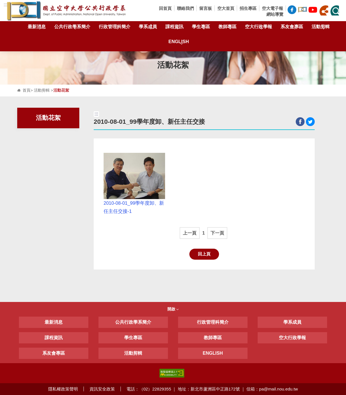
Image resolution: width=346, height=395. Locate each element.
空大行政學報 (258, 28)
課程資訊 (174, 28)
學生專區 (201, 28)
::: (5, 4)
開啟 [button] (173, 309)
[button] (323, 10)
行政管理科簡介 (114, 28)
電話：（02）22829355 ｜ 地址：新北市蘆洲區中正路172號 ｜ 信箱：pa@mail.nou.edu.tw (212, 389)
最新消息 (37, 28)
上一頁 (189, 233)
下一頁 (217, 233)
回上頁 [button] (204, 253)
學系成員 (148, 28)
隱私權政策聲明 (63, 389)
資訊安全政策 (102, 389)
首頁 (26, 90)
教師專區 (227, 28)
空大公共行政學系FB (292, 9)
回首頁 (165, 8)
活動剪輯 (321, 28)
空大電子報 (272, 8)
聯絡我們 (185, 8)
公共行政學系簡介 (72, 28)
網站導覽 (274, 14)
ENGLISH (178, 43)
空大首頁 (225, 8)
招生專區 (248, 8)
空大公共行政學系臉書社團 (302, 9)
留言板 (205, 8)
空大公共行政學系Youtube (312, 9)
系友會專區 (292, 28)
